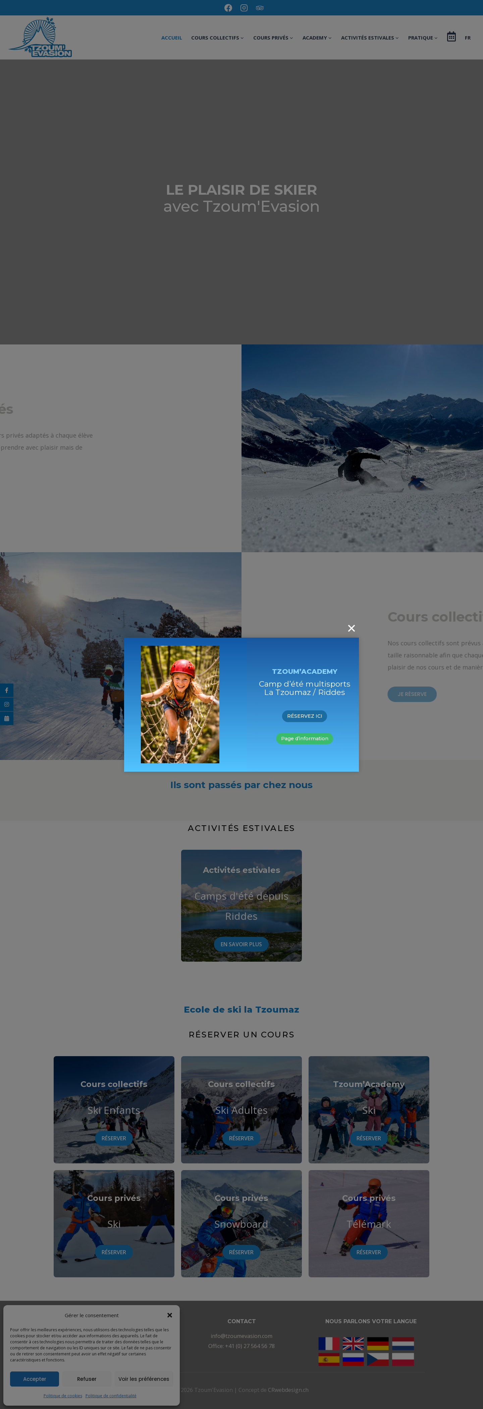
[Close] (351, 628)
